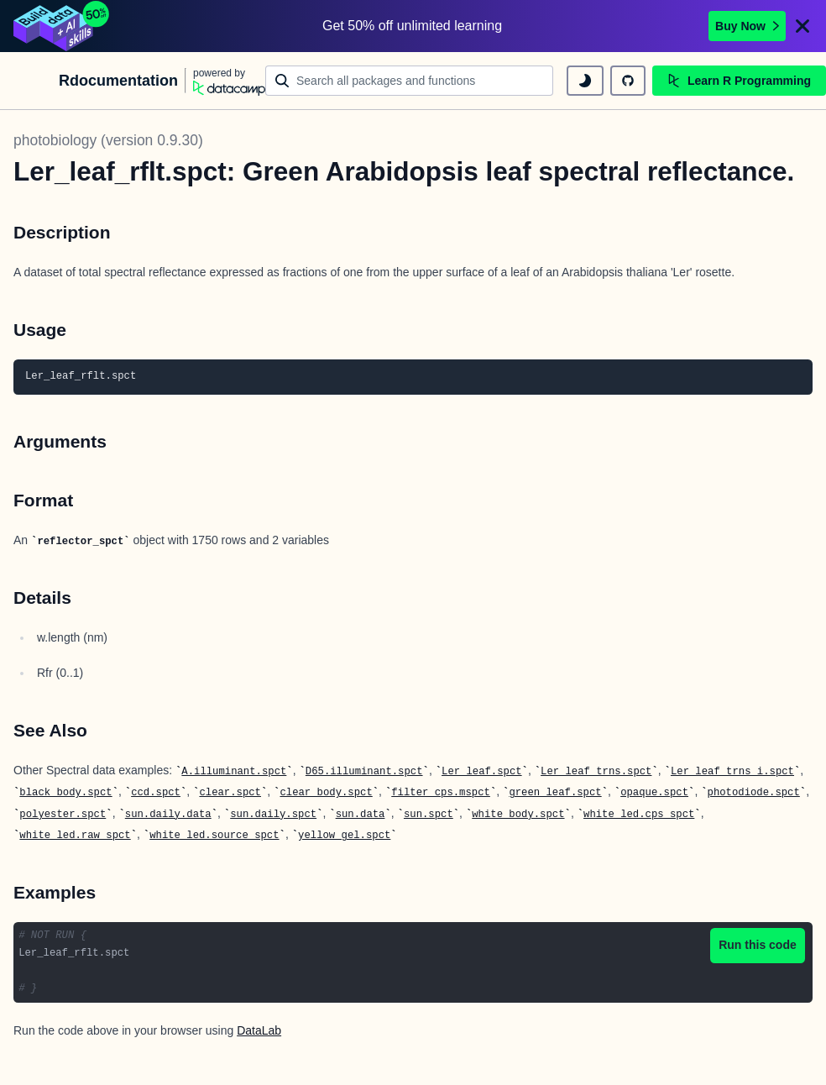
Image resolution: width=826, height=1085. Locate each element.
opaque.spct (654, 793)
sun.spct (428, 814)
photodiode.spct (754, 793)
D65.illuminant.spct (364, 772)
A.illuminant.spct (233, 772)
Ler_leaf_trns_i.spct (732, 772)
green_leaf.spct (555, 793)
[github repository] (628, 81)
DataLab (259, 1030)
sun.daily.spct (273, 814)
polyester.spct (62, 814)
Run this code (758, 944)
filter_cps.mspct (440, 793)
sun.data (360, 814)
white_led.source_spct (214, 835)
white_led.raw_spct (74, 835)
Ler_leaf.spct (482, 772)
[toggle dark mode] (585, 81)
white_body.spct (518, 814)
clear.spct (230, 793)
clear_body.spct (326, 793)
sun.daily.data (168, 814)
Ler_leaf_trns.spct (596, 772)
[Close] (802, 26)
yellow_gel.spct (344, 835)
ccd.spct (155, 793)
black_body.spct (65, 793)
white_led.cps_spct (638, 814)
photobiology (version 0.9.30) (108, 140)
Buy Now (747, 26)
